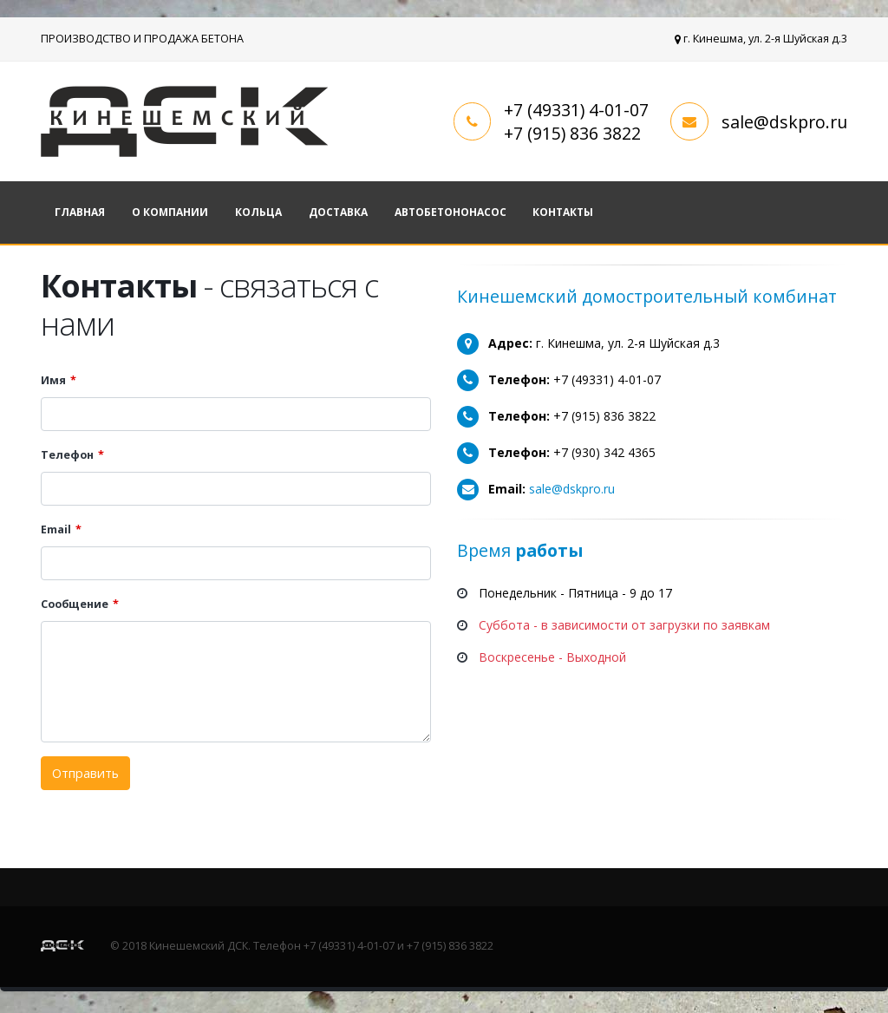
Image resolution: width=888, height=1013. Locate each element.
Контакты (562, 212)
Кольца (258, 212)
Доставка (338, 212)
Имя (53, 380)
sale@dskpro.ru (784, 122)
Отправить (85, 773)
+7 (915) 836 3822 (572, 133)
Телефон (67, 455)
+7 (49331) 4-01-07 (576, 109)
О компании (170, 212)
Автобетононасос (450, 212)
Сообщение (74, 604)
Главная (80, 212)
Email (56, 529)
